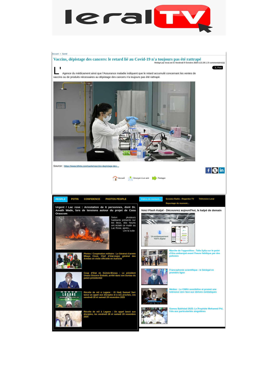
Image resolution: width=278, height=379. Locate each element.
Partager (162, 177)
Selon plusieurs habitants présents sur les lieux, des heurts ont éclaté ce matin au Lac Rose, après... (123, 219)
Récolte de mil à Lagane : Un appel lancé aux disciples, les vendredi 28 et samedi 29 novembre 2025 (110, 309)
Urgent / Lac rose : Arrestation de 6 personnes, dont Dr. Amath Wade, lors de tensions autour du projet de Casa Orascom (95, 209)
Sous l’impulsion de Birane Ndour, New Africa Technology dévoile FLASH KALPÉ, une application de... (210, 220)
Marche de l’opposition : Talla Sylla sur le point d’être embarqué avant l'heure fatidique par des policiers (196, 252)
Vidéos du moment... (151, 199)
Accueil (55, 54)
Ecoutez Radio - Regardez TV (182, 199)
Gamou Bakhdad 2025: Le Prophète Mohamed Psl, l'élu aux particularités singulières (194, 310)
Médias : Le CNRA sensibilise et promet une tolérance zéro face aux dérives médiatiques (191, 290)
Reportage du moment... (179, 204)
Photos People (121, 199)
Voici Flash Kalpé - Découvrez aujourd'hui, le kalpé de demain (180, 210)
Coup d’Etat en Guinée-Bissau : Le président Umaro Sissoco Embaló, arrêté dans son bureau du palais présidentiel (110, 272)
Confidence (95, 199)
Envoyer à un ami (138, 177)
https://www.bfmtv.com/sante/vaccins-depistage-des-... (89, 166)
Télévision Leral (210, 199)
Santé (64, 54)
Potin (77, 199)
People (61, 199)
